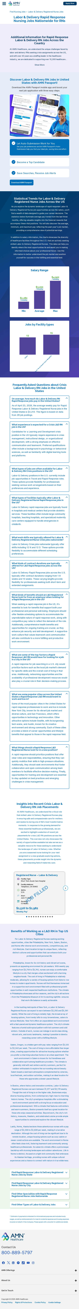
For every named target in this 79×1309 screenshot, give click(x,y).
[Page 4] (33, 916)
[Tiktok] (23, 1262)
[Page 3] (31, 916)
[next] (65, 888)
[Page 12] (52, 916)
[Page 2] (29, 916)
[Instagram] (33, 1262)
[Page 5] (36, 916)
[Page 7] (40, 916)
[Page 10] (47, 916)
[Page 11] (50, 916)
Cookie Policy (40, 1302)
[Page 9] (45, 916)
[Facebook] (3, 1262)
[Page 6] (38, 916)
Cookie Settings (54, 1302)
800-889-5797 (17, 1252)
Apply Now (70, 3)
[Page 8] (43, 916)
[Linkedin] (13, 1262)
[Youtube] (28, 1262)
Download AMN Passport (21, 182)
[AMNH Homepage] (14, 3)
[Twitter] (8, 1262)
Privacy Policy (6, 1302)
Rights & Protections (23, 1302)
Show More (40, 65)
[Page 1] (26, 916)
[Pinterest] (18, 1262)
